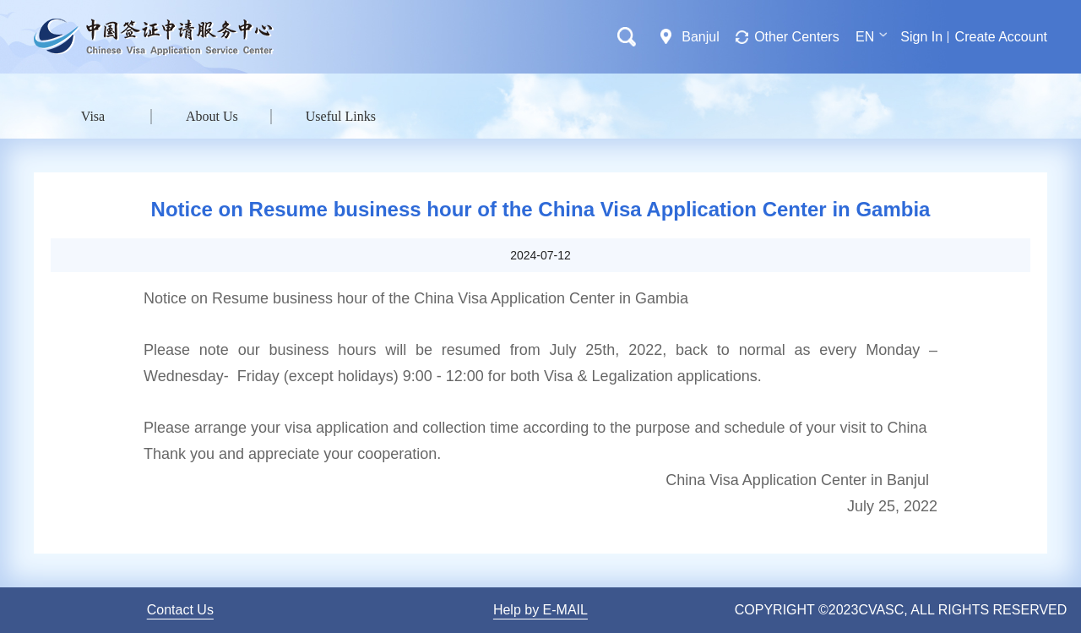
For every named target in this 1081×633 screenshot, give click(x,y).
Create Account (1001, 37)
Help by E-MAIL (540, 610)
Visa (93, 116)
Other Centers (796, 37)
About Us (212, 116)
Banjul (700, 37)
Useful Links (341, 116)
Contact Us (180, 610)
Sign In (921, 37)
